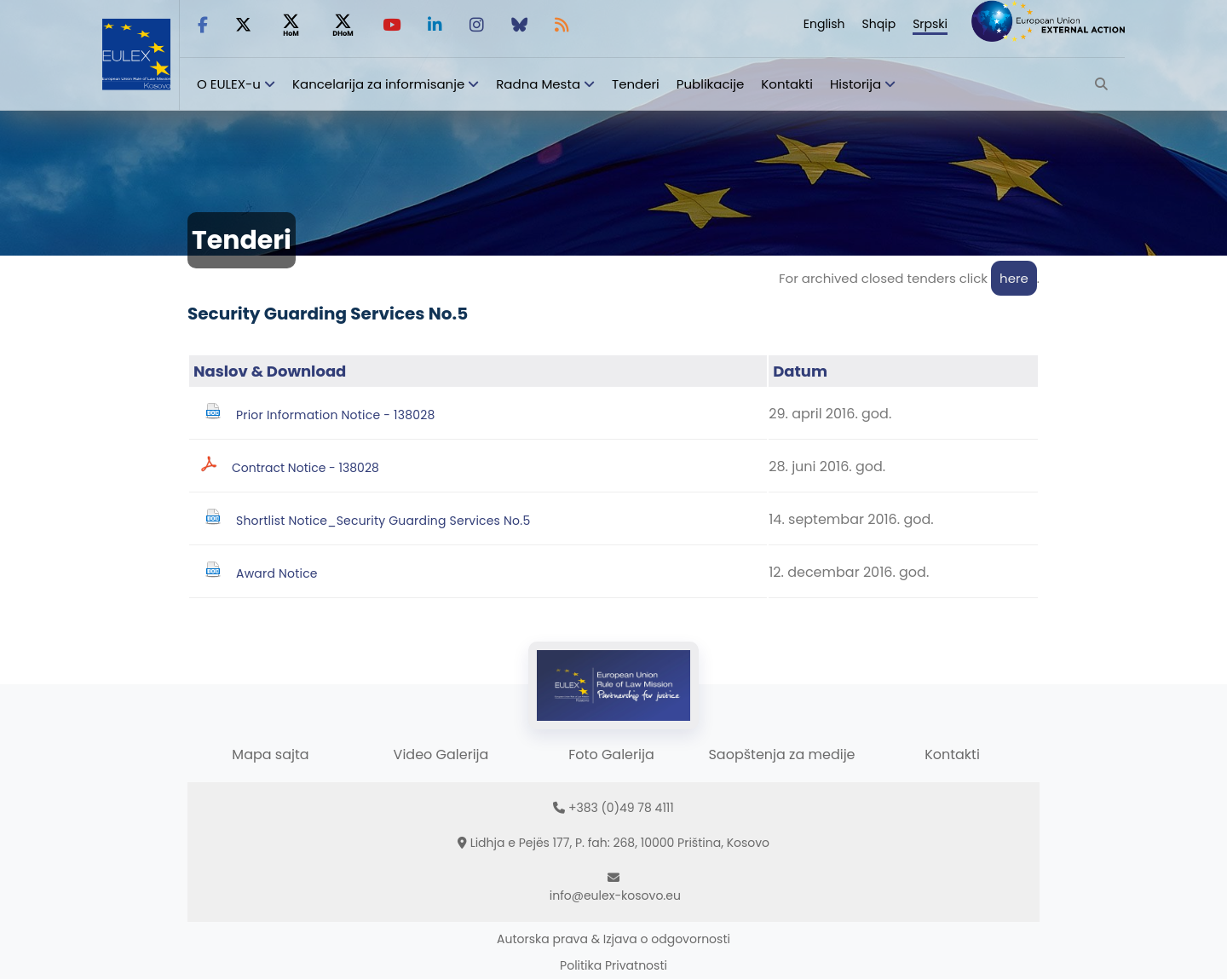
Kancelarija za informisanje (380, 84)
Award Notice (277, 573)
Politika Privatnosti (613, 965)
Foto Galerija (611, 754)
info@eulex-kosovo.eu (615, 895)
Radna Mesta (538, 84)
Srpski (930, 23)
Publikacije (711, 84)
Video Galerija (441, 754)
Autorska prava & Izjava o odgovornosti (613, 938)
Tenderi (636, 84)
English (824, 23)
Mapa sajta (270, 754)
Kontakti (787, 84)
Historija (855, 84)
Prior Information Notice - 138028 (335, 414)
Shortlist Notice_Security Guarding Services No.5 (383, 520)
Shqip (879, 23)
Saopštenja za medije (781, 754)
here (1013, 278)
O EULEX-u (229, 84)
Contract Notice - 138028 (305, 467)
